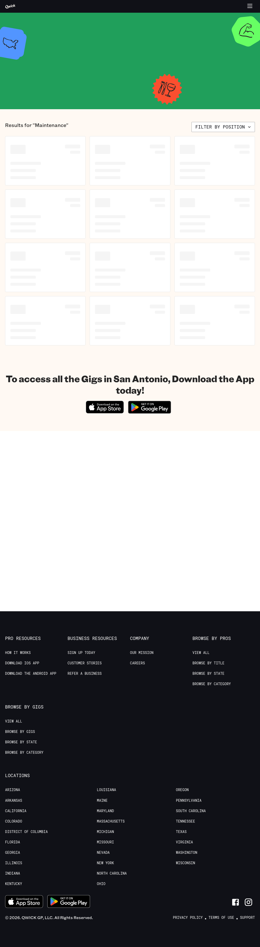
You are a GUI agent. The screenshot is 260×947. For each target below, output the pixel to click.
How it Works (18, 652)
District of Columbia (26, 831)
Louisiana (106, 790)
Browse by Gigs (20, 731)
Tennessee (185, 821)
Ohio (101, 883)
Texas (181, 831)
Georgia (12, 852)
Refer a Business (85, 673)
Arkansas (13, 800)
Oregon (182, 790)
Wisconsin (185, 863)
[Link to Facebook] (235, 902)
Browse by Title (208, 663)
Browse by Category (211, 684)
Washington (186, 852)
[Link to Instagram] (248, 902)
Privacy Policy (188, 917)
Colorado (13, 821)
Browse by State (208, 673)
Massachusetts (111, 821)
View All (200, 652)
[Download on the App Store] (105, 411)
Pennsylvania (189, 800)
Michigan (105, 831)
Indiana (12, 873)
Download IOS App (22, 663)
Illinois (13, 863)
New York (105, 863)
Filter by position (224, 127)
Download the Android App (30, 673)
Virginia (184, 842)
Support (247, 917)
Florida (12, 842)
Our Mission (141, 652)
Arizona (12, 790)
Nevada (103, 852)
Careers (137, 663)
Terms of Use (221, 917)
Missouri (105, 842)
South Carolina (191, 811)
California (15, 811)
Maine (102, 800)
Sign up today (81, 652)
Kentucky (13, 883)
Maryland (105, 811)
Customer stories (85, 663)
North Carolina (112, 873)
